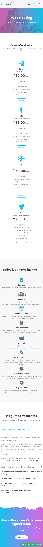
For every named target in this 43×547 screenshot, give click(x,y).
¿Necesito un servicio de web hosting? (15, 429)
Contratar (21, 100)
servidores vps (33, 461)
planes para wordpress (14, 461)
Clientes (34, 5)
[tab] (21, 429)
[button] (21, 537)
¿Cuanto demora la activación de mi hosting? (18, 467)
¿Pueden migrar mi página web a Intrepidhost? (18, 479)
